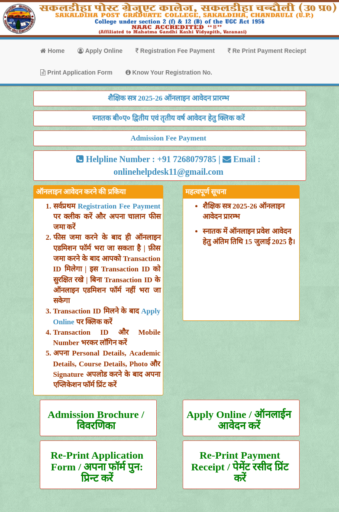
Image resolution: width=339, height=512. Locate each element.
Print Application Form (76, 72)
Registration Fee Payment (175, 50)
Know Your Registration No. (169, 72)
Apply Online (100, 50)
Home (52, 50)
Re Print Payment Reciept (267, 50)
